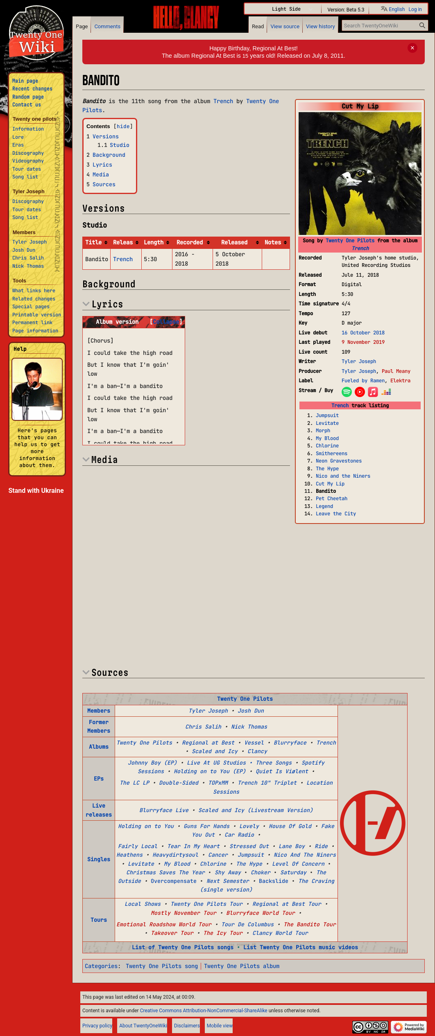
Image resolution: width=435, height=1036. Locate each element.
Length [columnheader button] (153, 242)
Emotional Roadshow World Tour (163, 924)
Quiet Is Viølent (282, 771)
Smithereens (331, 453)
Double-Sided (178, 782)
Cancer (218, 854)
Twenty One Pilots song (162, 966)
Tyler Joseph (359, 361)
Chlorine (327, 445)
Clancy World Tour (280, 933)
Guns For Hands (206, 826)
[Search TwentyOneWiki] (385, 25)
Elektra (400, 380)
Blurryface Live (163, 810)
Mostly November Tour (183, 912)
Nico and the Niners (343, 475)
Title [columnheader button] (93, 242)
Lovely (249, 826)
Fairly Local (137, 846)
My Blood (327, 438)
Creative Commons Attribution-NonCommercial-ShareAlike (203, 1010)
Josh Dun (251, 710)
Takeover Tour (172, 933)
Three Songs (274, 762)
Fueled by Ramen (363, 380)
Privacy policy (97, 1026)
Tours (99, 919)
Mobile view (220, 1026)
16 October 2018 (363, 332)
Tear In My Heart (193, 846)
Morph (323, 430)
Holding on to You (146, 826)
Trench (360, 248)
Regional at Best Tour (286, 903)
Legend (324, 506)
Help (20, 348)
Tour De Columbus (247, 924)
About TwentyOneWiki (143, 1026)
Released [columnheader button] (234, 242)
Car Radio (239, 834)
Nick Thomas (249, 726)
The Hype (327, 468)
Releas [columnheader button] (123, 242)
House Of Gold (290, 826)
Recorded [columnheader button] (190, 242)
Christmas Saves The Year (165, 872)
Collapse (166, 321)
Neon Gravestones (339, 460)
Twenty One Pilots (350, 240)
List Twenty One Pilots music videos (300, 947)
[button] (166, 321)
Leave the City (336, 513)
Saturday (293, 872)
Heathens (129, 854)
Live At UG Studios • (219, 762)
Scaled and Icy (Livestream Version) (255, 810)
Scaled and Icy (215, 751)
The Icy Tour (222, 933)
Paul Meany (396, 371)
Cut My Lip (330, 483)
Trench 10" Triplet (267, 782)
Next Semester (227, 881)
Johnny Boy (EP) (152, 762)
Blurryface (290, 742)
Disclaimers (187, 1026)
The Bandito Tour (309, 924)
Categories (101, 966)
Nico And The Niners (305, 854)
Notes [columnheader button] (273, 242)
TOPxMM (218, 782)
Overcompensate (174, 881)
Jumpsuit (327, 415)
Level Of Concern (298, 863)
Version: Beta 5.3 (345, 9)
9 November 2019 (363, 342)
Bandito (326, 491)
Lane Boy (292, 846)
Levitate (327, 423)
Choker (260, 872)
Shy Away (228, 872)
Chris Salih (203, 726)
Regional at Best (208, 742)
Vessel (254, 742)
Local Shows (143, 903)
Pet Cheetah (331, 498)
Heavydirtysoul (175, 854)
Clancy (257, 751)
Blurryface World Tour (260, 912)
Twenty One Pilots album (241, 966)
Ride (321, 846)
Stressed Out (249, 846)
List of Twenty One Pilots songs (182, 947)
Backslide (273, 881)
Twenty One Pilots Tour (206, 903)
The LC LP (134, 782)
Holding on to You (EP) (210, 771)
